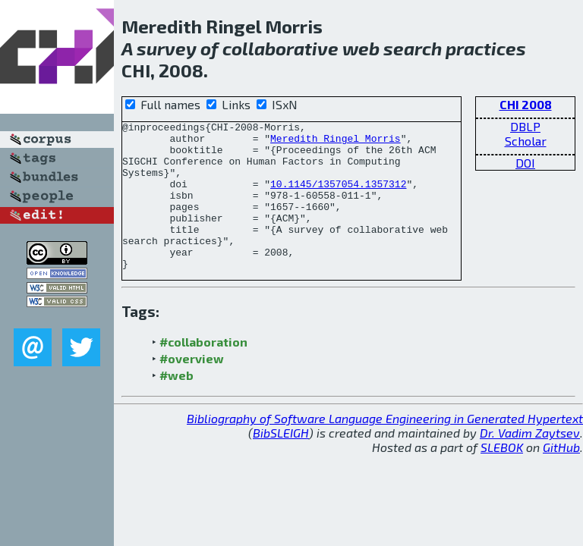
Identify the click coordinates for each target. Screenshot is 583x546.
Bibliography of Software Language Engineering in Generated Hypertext (385, 448)
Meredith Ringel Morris (335, 142)
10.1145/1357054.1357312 (338, 197)
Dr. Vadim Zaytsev (530, 462)
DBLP (525, 126)
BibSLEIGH (281, 462)
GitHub (561, 476)
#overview (191, 388)
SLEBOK (502, 476)
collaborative (280, 48)
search (412, 48)
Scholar (526, 140)
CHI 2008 (525, 104)
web (361, 48)
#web (176, 404)
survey (167, 48)
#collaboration (203, 371)
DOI (525, 162)
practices (486, 48)
